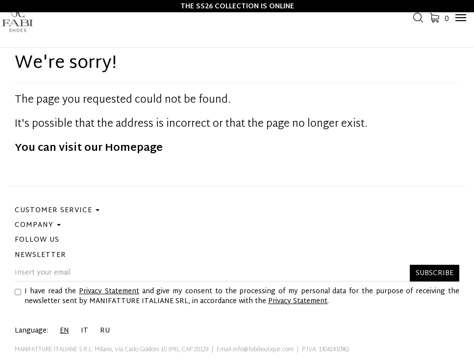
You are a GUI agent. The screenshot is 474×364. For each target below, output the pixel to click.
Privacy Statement (109, 291)
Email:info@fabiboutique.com (255, 349)
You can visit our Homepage (89, 148)
